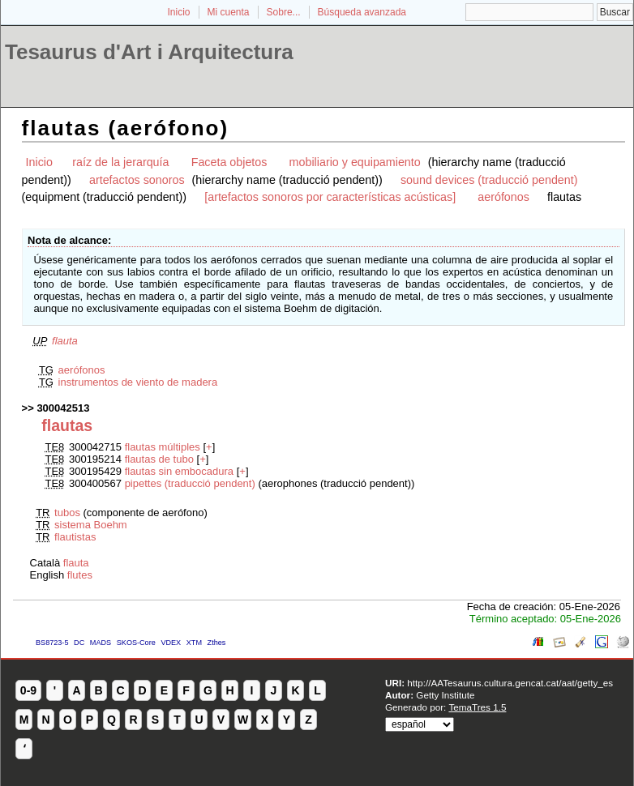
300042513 (62, 408)
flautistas (75, 537)
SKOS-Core (136, 643)
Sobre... (284, 12)
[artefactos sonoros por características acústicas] (330, 196)
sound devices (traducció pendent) (489, 179)
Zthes (217, 643)
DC (79, 643)
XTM (194, 643)
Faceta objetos (229, 162)
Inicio (178, 12)
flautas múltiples (162, 447)
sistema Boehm (90, 525)
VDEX (171, 643)
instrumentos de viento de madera (138, 382)
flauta (65, 341)
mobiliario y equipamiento (355, 162)
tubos (67, 512)
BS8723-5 (52, 643)
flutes (79, 575)
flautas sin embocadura (179, 471)
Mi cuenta (229, 12)
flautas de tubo (159, 459)
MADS (100, 643)
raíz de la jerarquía (120, 162)
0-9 (28, 690)
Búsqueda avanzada (362, 12)
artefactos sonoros (137, 179)
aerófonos (503, 196)
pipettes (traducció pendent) (190, 483)
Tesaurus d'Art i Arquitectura (149, 52)
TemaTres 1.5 (477, 707)
